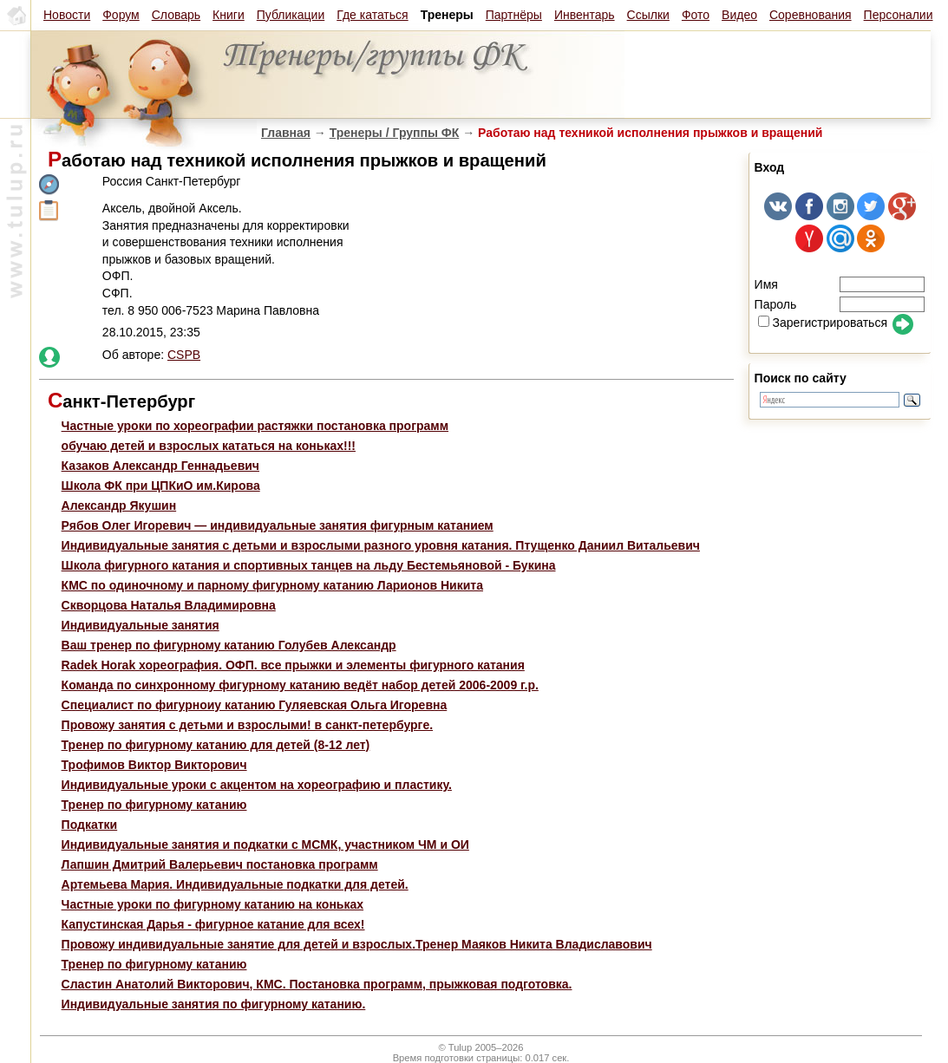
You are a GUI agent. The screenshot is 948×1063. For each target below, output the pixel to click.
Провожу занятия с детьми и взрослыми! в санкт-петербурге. (247, 725)
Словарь (176, 15)
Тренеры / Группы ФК (395, 133)
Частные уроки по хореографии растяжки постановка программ (255, 426)
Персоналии (898, 15)
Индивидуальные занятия (140, 625)
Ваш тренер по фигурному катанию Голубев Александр (229, 645)
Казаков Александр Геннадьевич (160, 466)
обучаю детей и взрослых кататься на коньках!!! (209, 446)
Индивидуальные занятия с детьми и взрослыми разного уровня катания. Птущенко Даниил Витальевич (381, 545)
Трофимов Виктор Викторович (154, 765)
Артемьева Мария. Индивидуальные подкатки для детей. (235, 884)
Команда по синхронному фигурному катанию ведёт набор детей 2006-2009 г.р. (300, 685)
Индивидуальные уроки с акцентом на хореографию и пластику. (257, 785)
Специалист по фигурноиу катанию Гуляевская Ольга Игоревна (255, 705)
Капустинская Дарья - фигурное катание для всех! (213, 924)
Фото (695, 15)
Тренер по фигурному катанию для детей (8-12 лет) (216, 745)
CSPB (183, 355)
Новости (66, 15)
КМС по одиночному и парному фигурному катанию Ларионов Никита (272, 585)
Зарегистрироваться (822, 322)
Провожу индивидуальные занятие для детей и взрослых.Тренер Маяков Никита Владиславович (357, 944)
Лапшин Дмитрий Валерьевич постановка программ (220, 864)
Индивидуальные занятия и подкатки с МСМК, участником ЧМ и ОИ (265, 844)
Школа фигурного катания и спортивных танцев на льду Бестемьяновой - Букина (309, 565)
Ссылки (648, 15)
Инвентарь (584, 15)
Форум (121, 15)
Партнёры (514, 15)
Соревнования (810, 15)
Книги (228, 15)
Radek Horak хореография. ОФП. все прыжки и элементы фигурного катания (293, 665)
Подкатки (90, 824)
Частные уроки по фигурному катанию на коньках (212, 904)
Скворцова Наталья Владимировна (169, 605)
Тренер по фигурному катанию (154, 805)
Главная (286, 133)
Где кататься (372, 15)
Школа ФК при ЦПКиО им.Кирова (161, 485)
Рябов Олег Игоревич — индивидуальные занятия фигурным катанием (278, 525)
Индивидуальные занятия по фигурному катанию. (214, 1004)
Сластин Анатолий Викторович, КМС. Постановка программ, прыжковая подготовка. (317, 984)
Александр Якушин (119, 505)
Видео (739, 15)
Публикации (290, 15)
